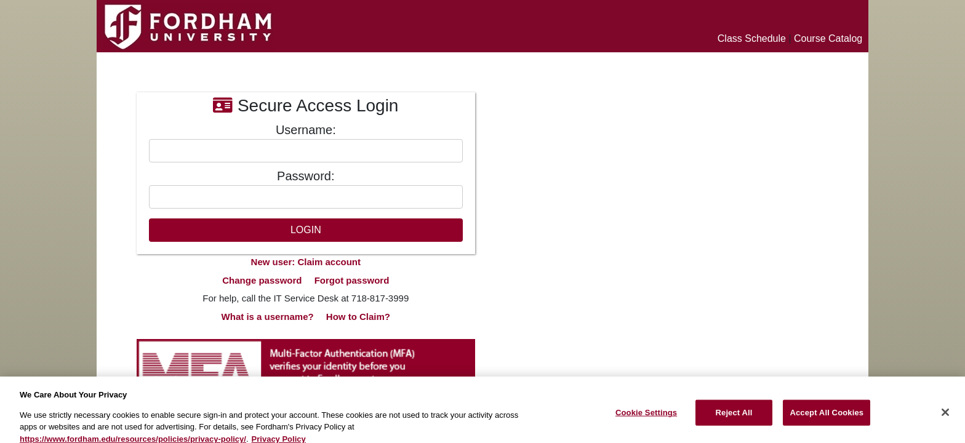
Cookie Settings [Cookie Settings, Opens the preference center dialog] (646, 416)
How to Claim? (358, 316)
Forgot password (352, 280)
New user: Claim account (306, 262)
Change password (262, 280)
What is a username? (268, 316)
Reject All (734, 416)
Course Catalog (828, 38)
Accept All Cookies (826, 416)
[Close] (945, 416)
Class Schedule (752, 38)
